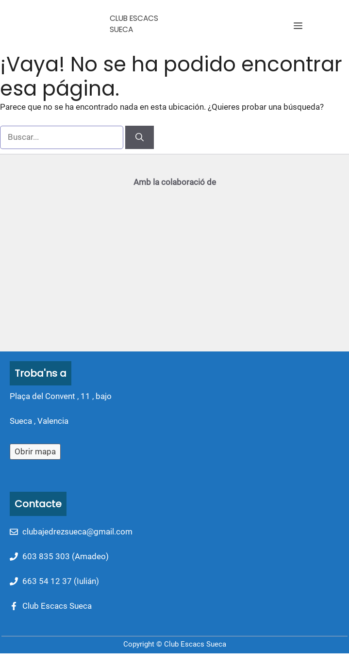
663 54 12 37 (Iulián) (60, 581)
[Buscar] (139, 137)
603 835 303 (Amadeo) (65, 556)
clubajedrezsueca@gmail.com (77, 531)
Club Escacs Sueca (57, 606)
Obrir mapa (35, 451)
